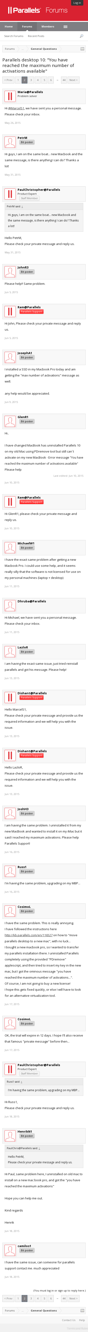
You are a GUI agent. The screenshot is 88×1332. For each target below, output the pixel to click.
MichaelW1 (26, 543)
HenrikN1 (25, 1131)
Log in (77, 2)
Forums (27, 26)
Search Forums (13, 36)
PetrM (22, 137)
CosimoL (24, 906)
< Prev (8, 80)
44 (64, 80)
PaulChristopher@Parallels (39, 189)
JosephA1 (25, 353)
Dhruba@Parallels (32, 601)
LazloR (23, 647)
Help (82, 1320)
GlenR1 (23, 417)
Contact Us (68, 1320)
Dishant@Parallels (32, 693)
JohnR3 (23, 267)
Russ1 (22, 867)
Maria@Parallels (30, 92)
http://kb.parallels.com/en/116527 (29, 935)
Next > (73, 80)
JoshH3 (23, 809)
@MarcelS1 (16, 108)
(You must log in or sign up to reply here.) (60, 1290)
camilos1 (24, 1246)
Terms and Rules (77, 1328)
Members (48, 26)
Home (9, 26)
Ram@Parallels (29, 307)
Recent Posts (36, 36)
